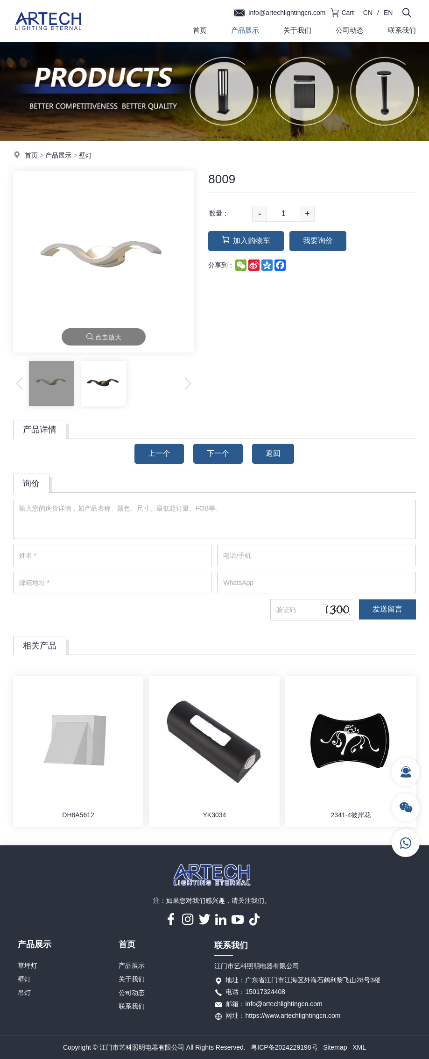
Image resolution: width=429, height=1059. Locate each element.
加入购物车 (246, 240)
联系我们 (402, 30)
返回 (273, 453)
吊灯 (24, 992)
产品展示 (245, 30)
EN (388, 12)
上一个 (159, 453)
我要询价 (318, 241)
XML (359, 1047)
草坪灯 (27, 965)
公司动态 (350, 30)
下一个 (218, 453)
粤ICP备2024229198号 (284, 1047)
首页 (200, 30)
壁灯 (85, 155)
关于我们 (297, 30)
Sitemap (335, 1047)
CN (368, 12)
